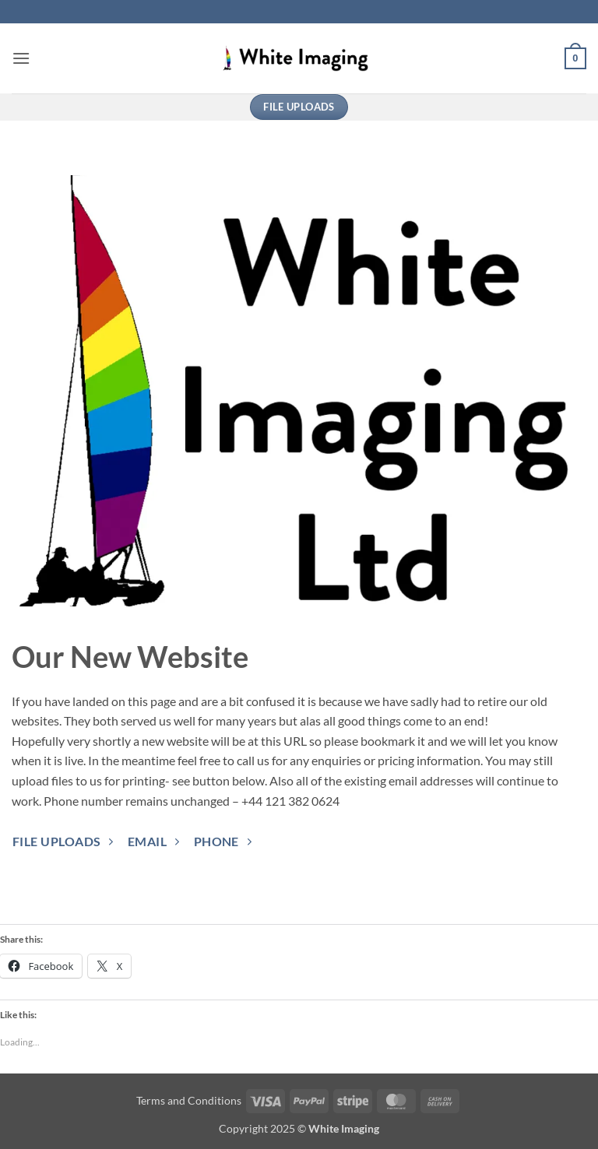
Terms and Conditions (188, 1100)
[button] (21, 58)
